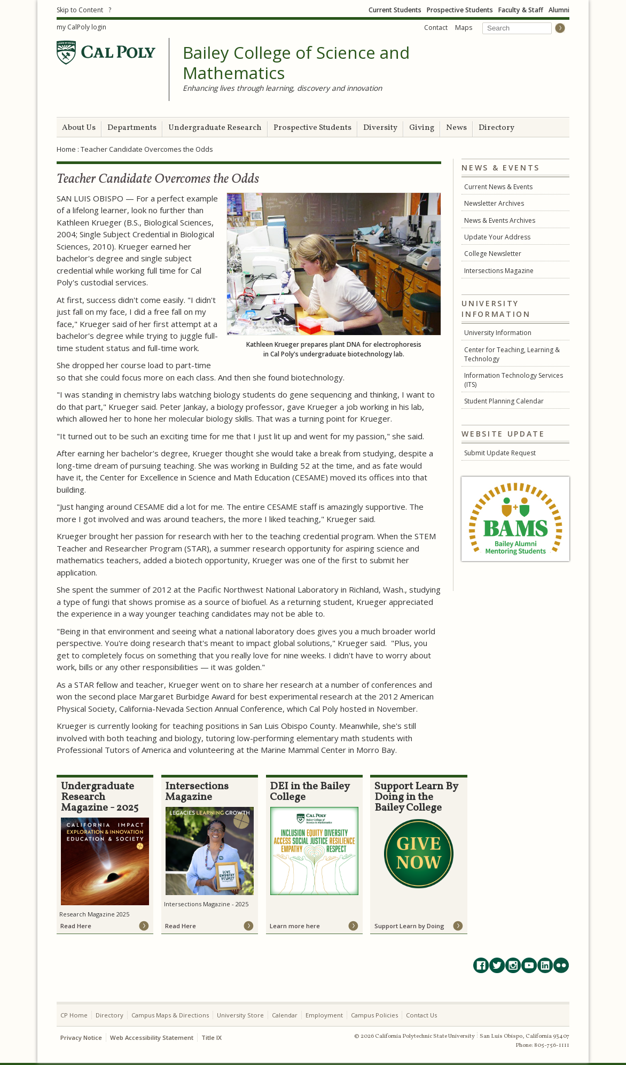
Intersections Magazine (499, 270)
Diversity (380, 128)
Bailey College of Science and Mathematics (296, 63)
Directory (496, 128)
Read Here (75, 926)
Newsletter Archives (494, 203)
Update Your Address (497, 237)
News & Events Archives (499, 220)
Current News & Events (498, 186)
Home (66, 149)
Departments (131, 128)
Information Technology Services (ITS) (513, 380)
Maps (463, 27)
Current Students (395, 9)
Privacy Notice (81, 1037)
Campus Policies (374, 1015)
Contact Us (421, 1015)
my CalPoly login (81, 27)
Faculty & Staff (520, 9)
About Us (79, 128)
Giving (421, 128)
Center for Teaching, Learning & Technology (512, 354)
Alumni (559, 9)
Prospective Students (460, 9)
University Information (497, 332)
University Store (240, 1015)
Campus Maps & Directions (170, 1015)
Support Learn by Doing (409, 926)
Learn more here (295, 926)
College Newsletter (492, 253)
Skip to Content (80, 9)
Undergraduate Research (215, 128)
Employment (324, 1015)
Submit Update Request (500, 452)
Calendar (285, 1015)
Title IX (211, 1037)
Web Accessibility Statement (151, 1037)
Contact (436, 27)
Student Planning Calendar (504, 401)
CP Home (74, 1015)
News (456, 128)
